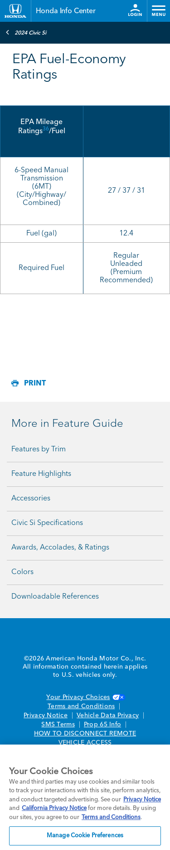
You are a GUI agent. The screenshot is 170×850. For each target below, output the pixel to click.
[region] (85, 797)
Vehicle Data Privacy (108, 715)
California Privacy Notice (54, 808)
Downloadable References (55, 596)
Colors (22, 572)
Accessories (30, 498)
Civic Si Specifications (47, 523)
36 (46, 129)
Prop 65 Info (102, 724)
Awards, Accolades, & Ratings (60, 547)
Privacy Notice (46, 715)
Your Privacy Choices (84, 697)
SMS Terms (57, 724)
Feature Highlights (41, 474)
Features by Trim (38, 449)
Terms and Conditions (81, 706)
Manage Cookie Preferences (85, 836)
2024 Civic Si (25, 32)
